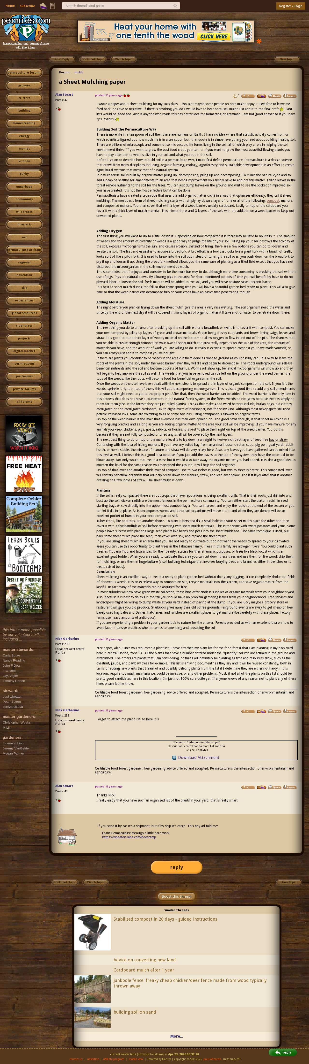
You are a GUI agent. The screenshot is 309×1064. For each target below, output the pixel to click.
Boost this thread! (177, 896)
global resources (24, 313)
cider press (24, 325)
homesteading (24, 123)
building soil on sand (135, 1012)
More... (176, 1036)
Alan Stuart (64, 94)
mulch (79, 72)
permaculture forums (24, 72)
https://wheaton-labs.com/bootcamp (129, 837)
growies (24, 85)
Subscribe (27, 6)
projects (24, 338)
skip (24, 288)
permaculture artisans (24, 250)
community (24, 199)
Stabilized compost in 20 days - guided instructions (165, 919)
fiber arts (24, 224)
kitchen (24, 161)
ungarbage (24, 186)
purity (24, 174)
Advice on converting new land (145, 959)
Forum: (64, 72)
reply (176, 867)
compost (273, 200)
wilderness (24, 212)
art (24, 237)
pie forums (24, 376)
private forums (24, 389)
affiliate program (113, 1059)
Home (10, 6)
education (24, 275)
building (24, 110)
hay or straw (278, 439)
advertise (93, 1059)
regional (24, 262)
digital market (24, 351)
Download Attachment (198, 757)
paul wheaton (212, 1059)
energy (24, 136)
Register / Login (290, 6)
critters (24, 98)
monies (24, 148)
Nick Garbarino (67, 638)
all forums (24, 401)
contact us (76, 1059)
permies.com (24, 363)
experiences (24, 300)
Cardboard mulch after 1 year (144, 969)
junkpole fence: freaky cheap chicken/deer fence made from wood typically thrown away (190, 983)
